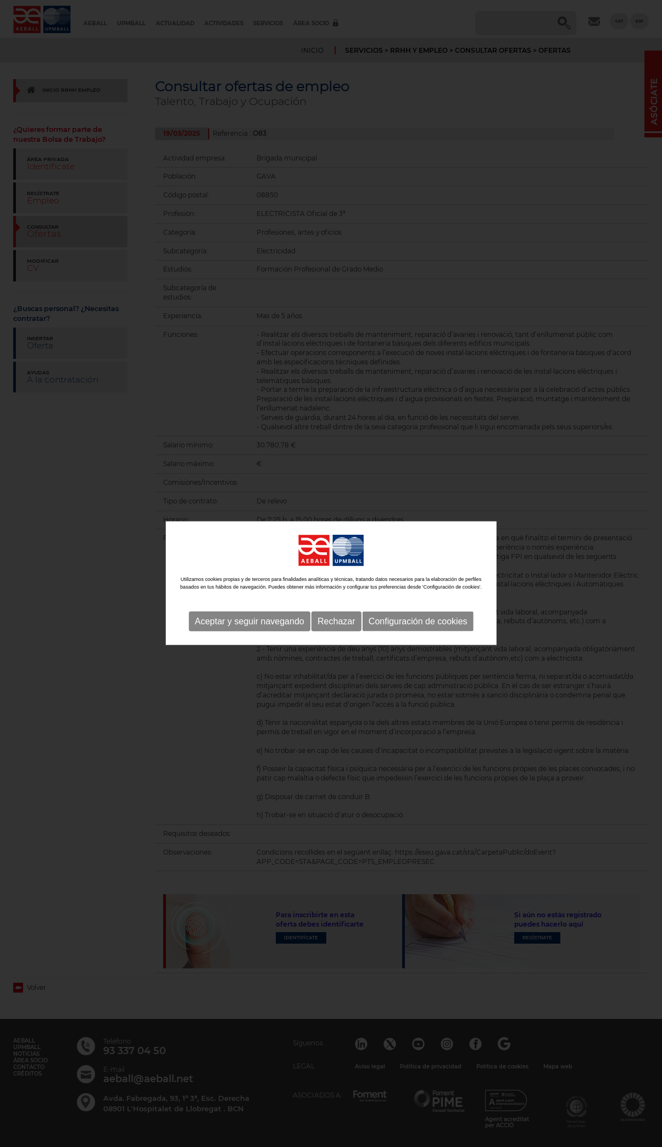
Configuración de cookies (418, 630)
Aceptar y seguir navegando (249, 630)
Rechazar (336, 630)
